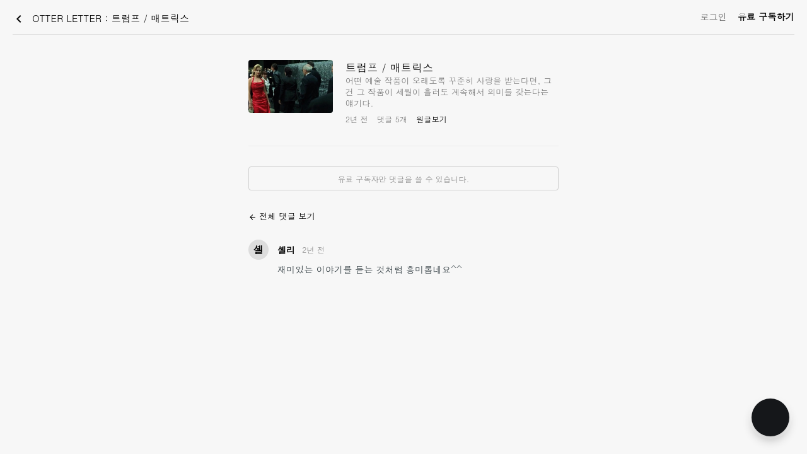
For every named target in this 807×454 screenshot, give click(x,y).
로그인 (713, 16)
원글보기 (431, 119)
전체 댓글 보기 (281, 216)
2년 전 (313, 249)
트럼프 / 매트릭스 (389, 67)
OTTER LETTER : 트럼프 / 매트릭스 (100, 18)
